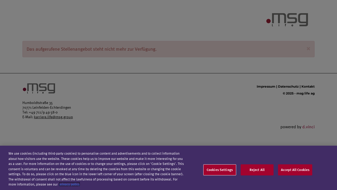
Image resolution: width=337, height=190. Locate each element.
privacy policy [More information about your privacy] (69, 185)
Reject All (257, 170)
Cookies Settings (220, 170)
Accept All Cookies (295, 170)
